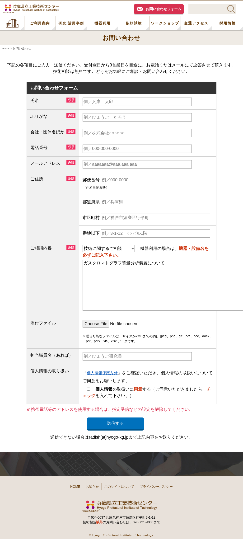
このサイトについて (121, 485)
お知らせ (86, 485)
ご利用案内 (40, 23)
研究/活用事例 (71, 23)
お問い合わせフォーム (163, 9)
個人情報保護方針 (104, 372)
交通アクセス (196, 23)
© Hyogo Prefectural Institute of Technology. (121, 531)
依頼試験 (134, 23)
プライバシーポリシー (167, 485)
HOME (12, 23)
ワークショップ (165, 23)
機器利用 (102, 23)
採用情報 (228, 23)
